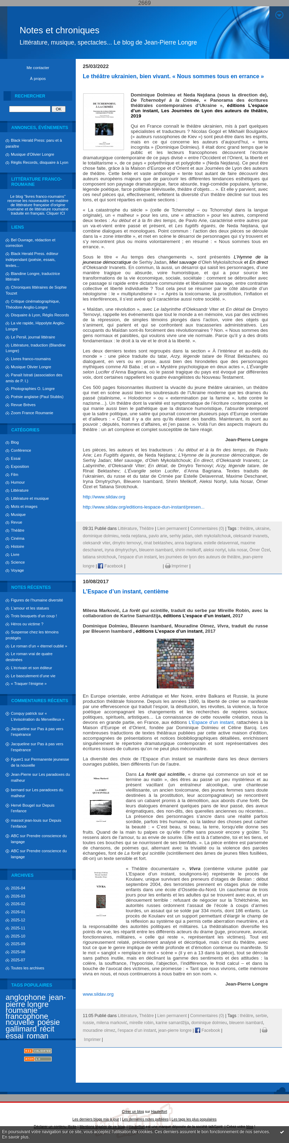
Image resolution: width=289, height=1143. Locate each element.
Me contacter (38, 68)
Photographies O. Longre (33, 388)
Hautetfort (159, 1112)
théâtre (246, 528)
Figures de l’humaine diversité (37, 600)
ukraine (262, 528)
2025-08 (18, 952)
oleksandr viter (96, 542)
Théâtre (18, 530)
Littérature (19, 490)
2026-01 (18, 912)
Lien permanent (172, 528)
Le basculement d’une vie (33, 676)
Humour (18, 482)
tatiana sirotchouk (99, 556)
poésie (48, 1022)
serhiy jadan (180, 535)
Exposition (20, 466)
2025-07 (18, 960)
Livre (15, 554)
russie (88, 1022)
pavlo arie (158, 535)
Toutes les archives (27, 968)
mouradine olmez (99, 1030)
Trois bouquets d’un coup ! (34, 616)
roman (37, 1035)
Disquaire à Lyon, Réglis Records (40, 315)
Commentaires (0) (207, 528)
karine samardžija (172, 1022)
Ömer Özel (259, 549)
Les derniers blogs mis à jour (96, 1119)
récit (47, 1028)
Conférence (21, 450)
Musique (18, 514)
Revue (16, 522)
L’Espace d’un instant (211, 722)
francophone (27, 1016)
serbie (261, 1015)
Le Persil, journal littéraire (33, 337)
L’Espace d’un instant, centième (125, 591)
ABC (15, 836)
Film (14, 474)
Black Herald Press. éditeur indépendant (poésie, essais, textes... (32, 259)
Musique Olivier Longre (31, 367)
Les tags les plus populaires (194, 1119)
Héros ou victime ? (27, 624)
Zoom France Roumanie (32, 413)
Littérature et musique (30, 498)
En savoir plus (15, 1137)
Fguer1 (17, 759)
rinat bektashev (158, 542)
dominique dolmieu (100, 535)
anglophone (26, 997)
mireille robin (141, 1022)
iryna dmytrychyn (120, 549)
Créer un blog (133, 1112)
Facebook (110, 566)
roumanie (22, 1010)
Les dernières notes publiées (145, 1119)
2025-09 (18, 944)
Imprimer (176, 566)
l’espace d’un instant (137, 556)
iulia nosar (237, 549)
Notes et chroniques (60, 30)
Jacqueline (20, 729)
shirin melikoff (188, 549)
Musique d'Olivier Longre (32, 154)
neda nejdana (133, 535)
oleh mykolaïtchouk (213, 535)
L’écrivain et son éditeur (31, 668)
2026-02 (18, 904)
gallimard (21, 1028)
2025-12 (18, 920)
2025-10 (18, 936)
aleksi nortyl (214, 549)
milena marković (111, 1022)
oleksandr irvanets (250, 535)
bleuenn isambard (156, 549)
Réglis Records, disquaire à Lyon (39, 162)
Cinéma (18, 538)
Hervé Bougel (23, 805)
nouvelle (20, 1022)
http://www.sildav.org (104, 496)
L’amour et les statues (30, 608)
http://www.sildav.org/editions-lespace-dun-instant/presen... (143, 507)
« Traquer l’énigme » (29, 683)
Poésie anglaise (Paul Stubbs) (37, 397)
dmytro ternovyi (127, 542)
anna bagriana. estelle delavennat (206, 542)
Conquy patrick (24, 713)
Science (18, 562)
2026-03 (18, 896)
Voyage (17, 570)
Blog (15, 442)
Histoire (17, 546)
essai (14, 1035)
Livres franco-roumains (31, 359)
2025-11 (18, 928)
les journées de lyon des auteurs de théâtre (200, 556)
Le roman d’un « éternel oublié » (39, 646)
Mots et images (24, 506)
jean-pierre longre (36, 1001)
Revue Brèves (23, 405)
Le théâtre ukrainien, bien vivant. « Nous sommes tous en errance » (173, 76)
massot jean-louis (26, 820)
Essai (15, 458)
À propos (38, 78)
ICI (62, 213)
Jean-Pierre (21, 774)
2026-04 (18, 888)
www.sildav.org (98, 994)
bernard (18, 790)
